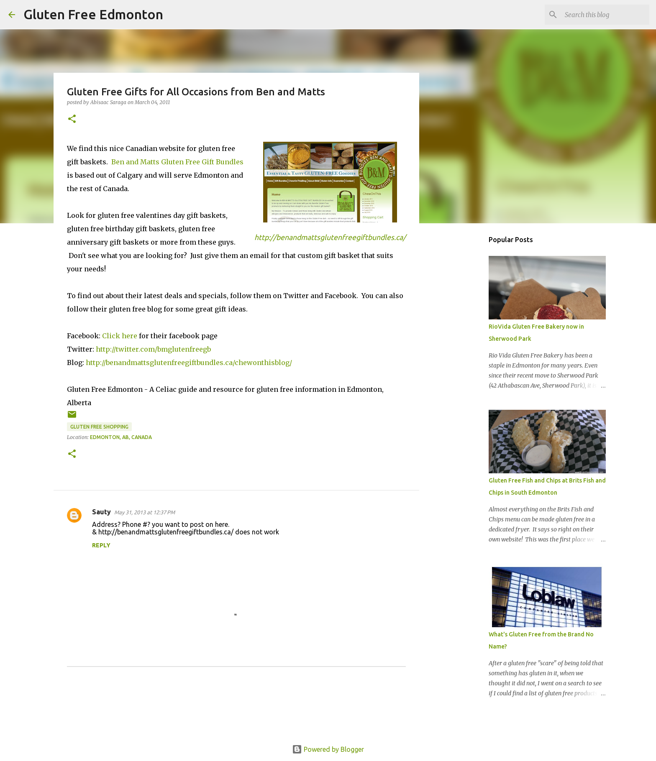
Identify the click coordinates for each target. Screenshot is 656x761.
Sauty (101, 512)
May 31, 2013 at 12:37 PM (144, 512)
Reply (101, 545)
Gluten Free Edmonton (93, 14)
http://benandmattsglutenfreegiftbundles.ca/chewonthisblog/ (189, 362)
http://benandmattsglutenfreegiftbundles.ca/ (330, 237)
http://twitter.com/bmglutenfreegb (153, 349)
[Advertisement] (462, 361)
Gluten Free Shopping (99, 426)
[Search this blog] (605, 15)
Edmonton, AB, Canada (121, 437)
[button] (72, 119)
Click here (119, 336)
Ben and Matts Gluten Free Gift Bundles (177, 162)
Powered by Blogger (328, 749)
